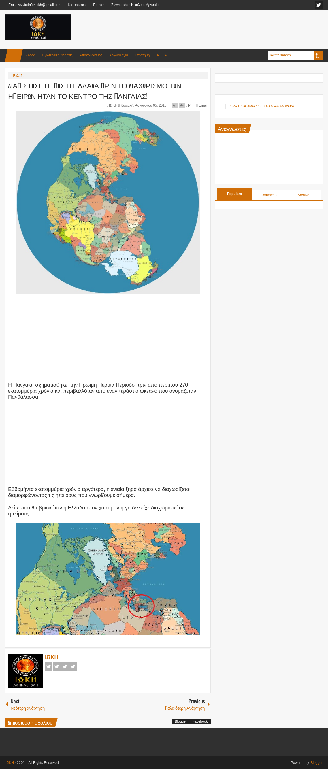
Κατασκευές (77, 5)
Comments (269, 195)
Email (201, 105)
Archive (303, 195)
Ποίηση (98, 5)
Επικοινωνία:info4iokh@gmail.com (34, 5)
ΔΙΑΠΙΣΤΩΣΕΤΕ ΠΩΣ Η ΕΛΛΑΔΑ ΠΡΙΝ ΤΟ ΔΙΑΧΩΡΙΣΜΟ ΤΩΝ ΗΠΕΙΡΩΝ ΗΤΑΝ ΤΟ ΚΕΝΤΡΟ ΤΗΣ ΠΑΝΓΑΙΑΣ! (94, 90)
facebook (319, 5)
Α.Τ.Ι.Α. (162, 55)
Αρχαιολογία (118, 55)
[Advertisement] (218, 28)
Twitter (57, 666)
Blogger (181, 721)
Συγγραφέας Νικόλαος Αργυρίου (136, 5)
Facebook (48, 666)
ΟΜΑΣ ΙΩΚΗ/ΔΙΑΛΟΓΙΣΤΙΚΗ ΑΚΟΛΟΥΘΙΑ (262, 106)
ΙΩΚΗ (113, 105)
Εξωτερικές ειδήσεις (57, 55)
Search (318, 55)
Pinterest (73, 666)
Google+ (65, 666)
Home (13, 55)
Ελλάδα (29, 55)
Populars (234, 194)
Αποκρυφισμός (91, 55)
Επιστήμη (142, 55)
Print (190, 105)
